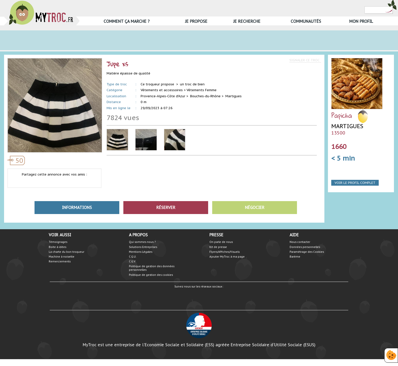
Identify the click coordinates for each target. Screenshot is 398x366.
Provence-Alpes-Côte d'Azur (163, 96)
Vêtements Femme (202, 90)
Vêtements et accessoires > (163, 90)
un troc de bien (192, 84)
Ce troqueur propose (158, 84)
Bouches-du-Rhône (205, 96)
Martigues (233, 96)
